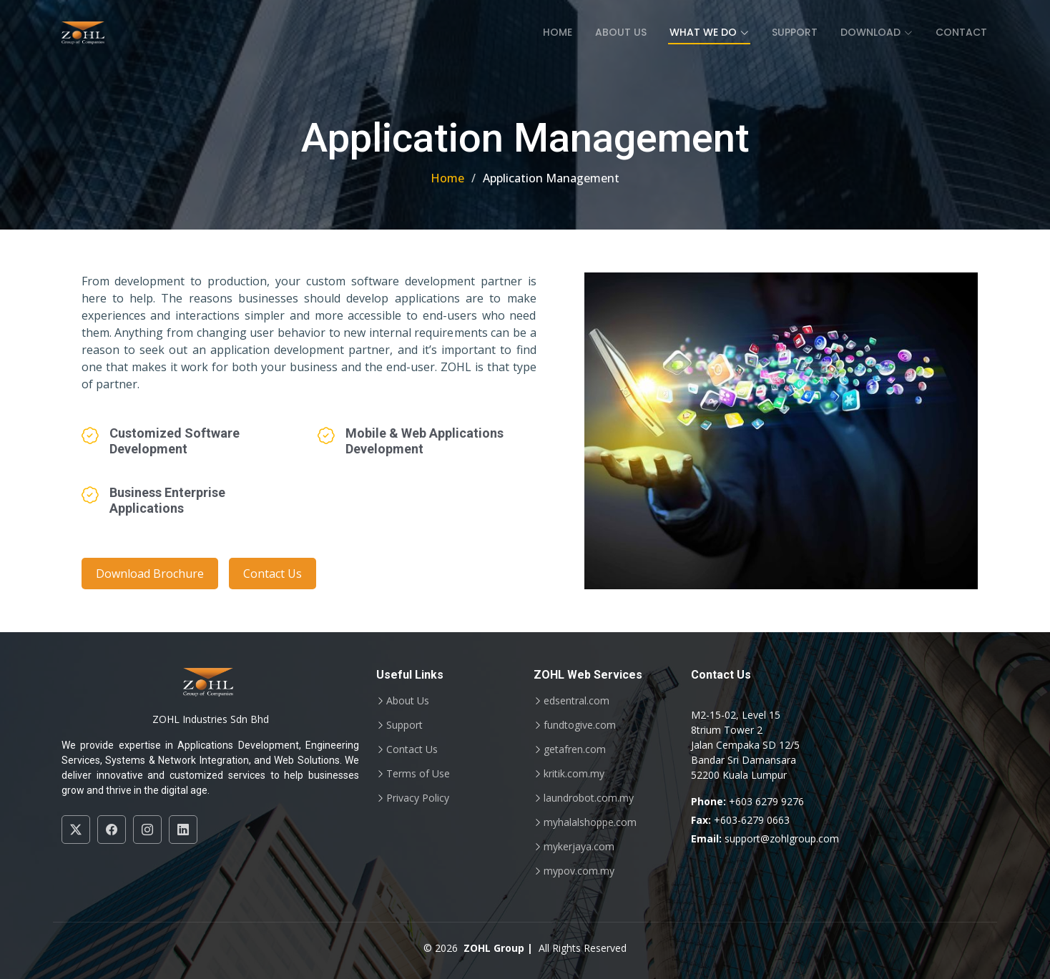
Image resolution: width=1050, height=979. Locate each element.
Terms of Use (418, 774)
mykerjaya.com (579, 847)
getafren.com (575, 749)
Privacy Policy (417, 798)
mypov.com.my (579, 871)
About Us (621, 32)
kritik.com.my (574, 774)
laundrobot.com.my (589, 798)
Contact (961, 32)
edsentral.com (576, 701)
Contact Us (272, 573)
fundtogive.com (580, 725)
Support (795, 32)
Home (557, 32)
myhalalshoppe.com (590, 822)
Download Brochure (150, 573)
